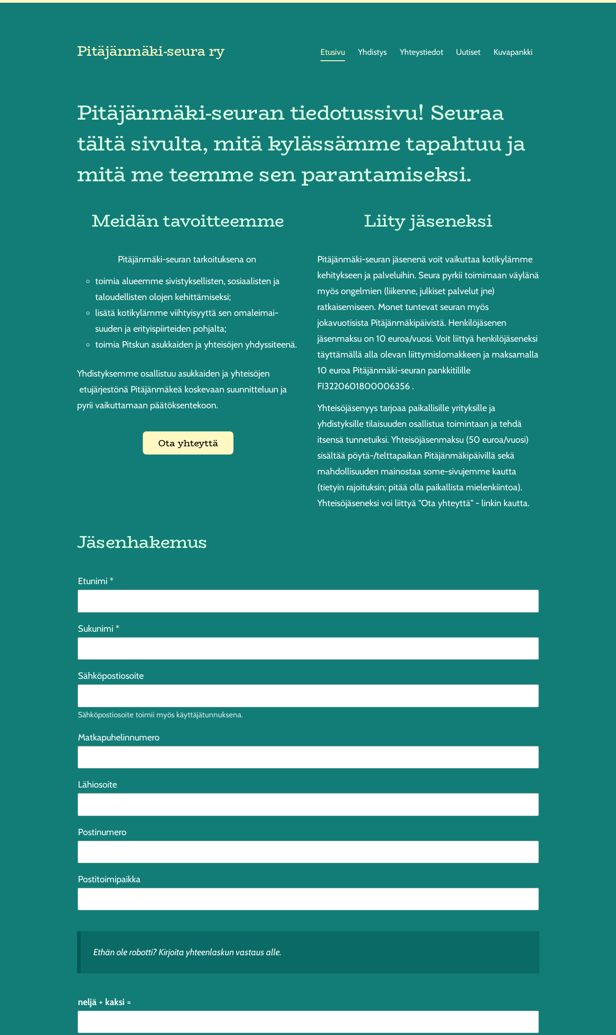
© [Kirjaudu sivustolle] (81, 1006)
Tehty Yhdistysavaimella (512, 1005)
